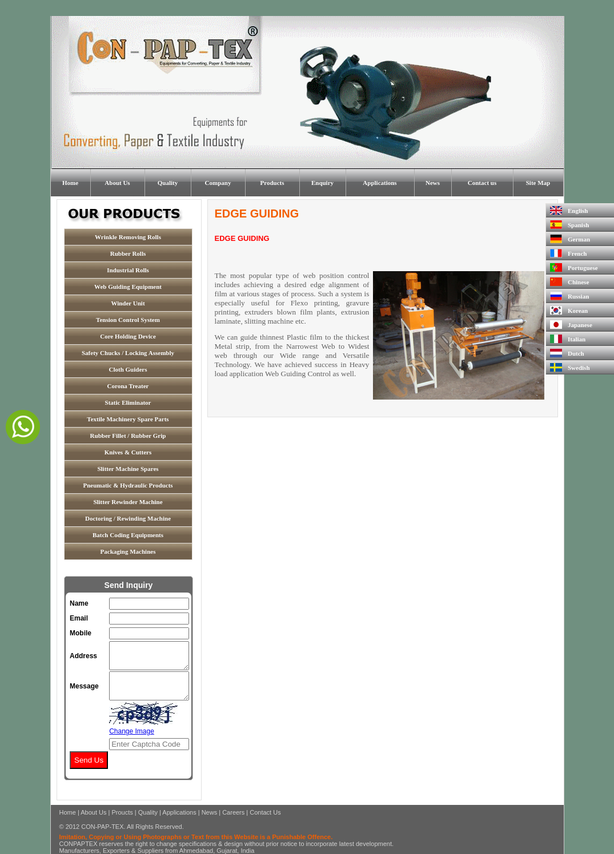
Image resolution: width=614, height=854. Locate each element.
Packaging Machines (128, 551)
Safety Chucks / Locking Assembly (128, 352)
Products (272, 182)
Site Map (538, 182)
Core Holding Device (128, 336)
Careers (233, 812)
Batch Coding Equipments (128, 534)
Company (218, 182)
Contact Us (265, 812)
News (433, 182)
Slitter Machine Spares (127, 468)
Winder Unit (128, 303)
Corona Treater (128, 385)
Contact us (482, 182)
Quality (168, 182)
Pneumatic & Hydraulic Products (127, 485)
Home (70, 182)
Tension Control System (128, 319)
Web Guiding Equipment (128, 286)
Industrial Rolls (128, 270)
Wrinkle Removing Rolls (128, 236)
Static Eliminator (128, 402)
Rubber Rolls (128, 253)
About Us (117, 182)
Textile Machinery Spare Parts (127, 419)
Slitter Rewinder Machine (127, 501)
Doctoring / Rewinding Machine (128, 518)
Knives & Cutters (128, 452)
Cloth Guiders (128, 369)
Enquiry (322, 182)
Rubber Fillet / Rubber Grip (128, 435)
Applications (379, 182)
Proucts (122, 812)
